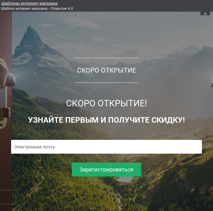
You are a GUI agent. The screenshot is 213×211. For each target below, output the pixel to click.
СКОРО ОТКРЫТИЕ (106, 70)
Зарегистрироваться (106, 169)
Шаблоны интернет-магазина (29, 3)
